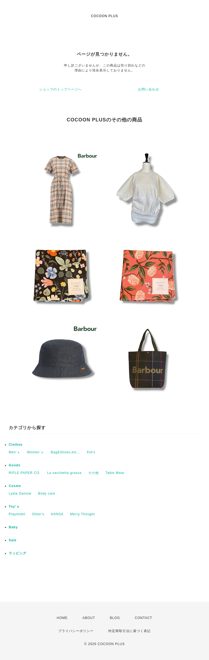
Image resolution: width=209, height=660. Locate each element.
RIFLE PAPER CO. (25, 473)
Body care (46, 493)
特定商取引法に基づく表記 (129, 631)
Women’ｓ (35, 452)
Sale (13, 540)
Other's (38, 514)
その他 (93, 473)
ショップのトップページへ (60, 89)
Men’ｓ (14, 452)
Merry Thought (82, 514)
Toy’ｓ (14, 506)
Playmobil (17, 514)
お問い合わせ (148, 89)
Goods (14, 465)
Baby (13, 527)
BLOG (115, 618)
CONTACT (143, 618)
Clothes (16, 445)
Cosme (15, 486)
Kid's (91, 452)
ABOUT (88, 618)
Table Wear (114, 473)
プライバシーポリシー (76, 631)
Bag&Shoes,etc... (66, 452)
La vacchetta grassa (64, 473)
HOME (62, 618)
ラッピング (17, 553)
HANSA (57, 514)
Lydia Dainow (20, 493)
